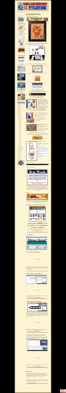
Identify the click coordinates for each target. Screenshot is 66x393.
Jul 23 (19, 138)
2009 (19, 107)
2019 (19, 152)
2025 (19, 157)
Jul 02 (19, 123)
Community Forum (34, 14)
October (20, 148)
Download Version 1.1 (37, 297)
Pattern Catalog (28, 14)
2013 (19, 111)
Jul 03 (19, 124)
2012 (19, 110)
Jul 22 (19, 137)
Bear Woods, (43, 91)
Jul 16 (19, 133)
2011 (19, 109)
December (20, 150)
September (20, 147)
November (20, 149)
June (19, 120)
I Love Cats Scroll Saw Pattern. (32, 16)
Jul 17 (19, 134)
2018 (19, 151)
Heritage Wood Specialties (40, 96)
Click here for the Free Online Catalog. (37, 230)
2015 (19, 113)
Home (37, 164)
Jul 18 (19, 135)
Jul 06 (19, 126)
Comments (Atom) (32, 167)
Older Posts (47, 164)
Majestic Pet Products (43, 143)
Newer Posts (28, 164)
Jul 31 (19, 145)
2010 (19, 108)
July (19, 121)
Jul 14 (19, 132)
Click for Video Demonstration (42, 129)
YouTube (38, 14)
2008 (19, 106)
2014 (19, 112)
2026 (19, 158)
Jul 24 (19, 139)
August (20, 146)
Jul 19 (19, 136)
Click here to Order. (37, 120)
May (19, 119)
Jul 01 (19, 122)
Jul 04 (19, 125)
